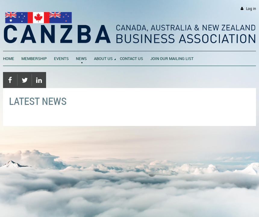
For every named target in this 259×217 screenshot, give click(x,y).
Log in (251, 8)
